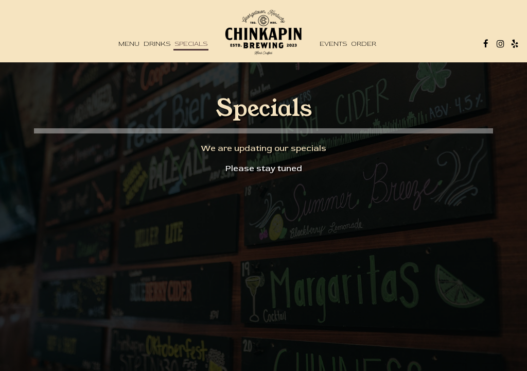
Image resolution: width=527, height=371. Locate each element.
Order (363, 44)
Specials (190, 44)
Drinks (157, 44)
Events (333, 44)
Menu (128, 44)
